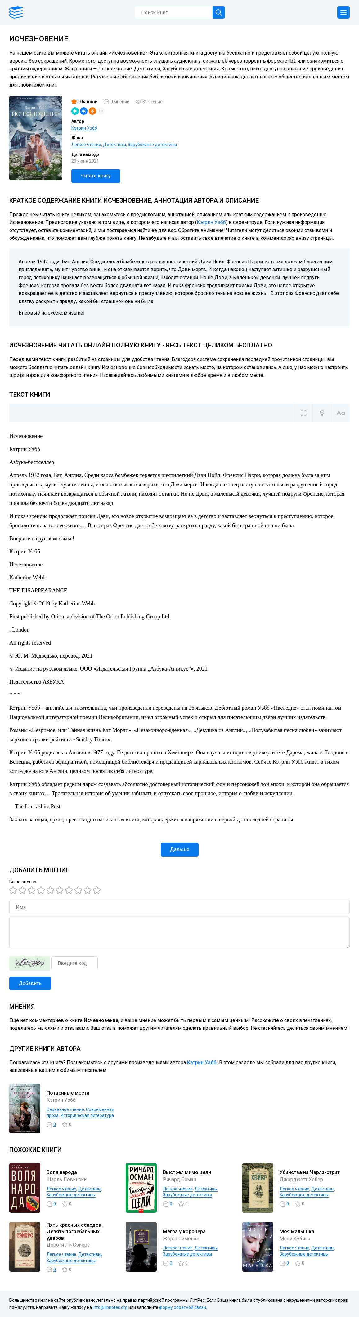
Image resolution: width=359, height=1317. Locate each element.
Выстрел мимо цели (187, 1172)
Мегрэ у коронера (184, 1231)
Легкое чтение (86, 144)
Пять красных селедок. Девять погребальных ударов (75, 1231)
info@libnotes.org (110, 1307)
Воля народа (62, 1172)
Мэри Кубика (295, 1239)
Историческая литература (87, 1115)
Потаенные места (68, 1093)
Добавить (30, 983)
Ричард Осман (179, 1179)
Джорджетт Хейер (301, 1179)
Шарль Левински (67, 1179)
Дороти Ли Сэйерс (68, 1245)
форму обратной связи (182, 1307)
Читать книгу (96, 176)
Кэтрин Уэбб (84, 128)
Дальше (179, 849)
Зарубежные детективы (152, 144)
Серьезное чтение (65, 1109)
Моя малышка (297, 1231)
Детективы (114, 144)
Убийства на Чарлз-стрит (310, 1172)
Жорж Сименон (181, 1239)
